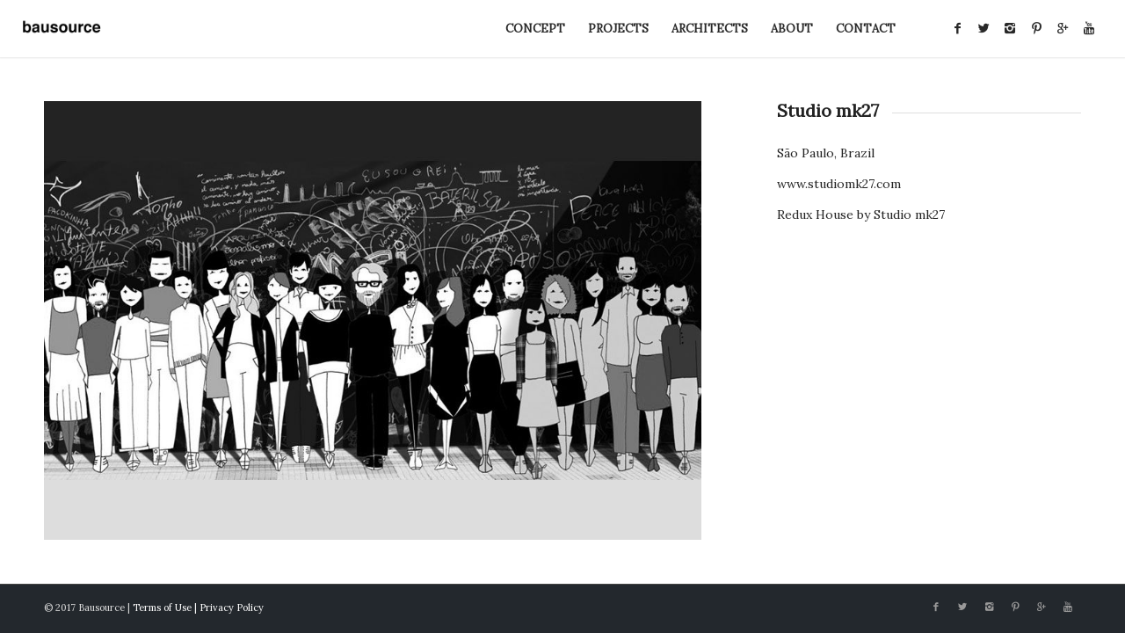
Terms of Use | (166, 607)
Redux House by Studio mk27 (861, 214)
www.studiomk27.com (839, 184)
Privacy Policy (232, 607)
